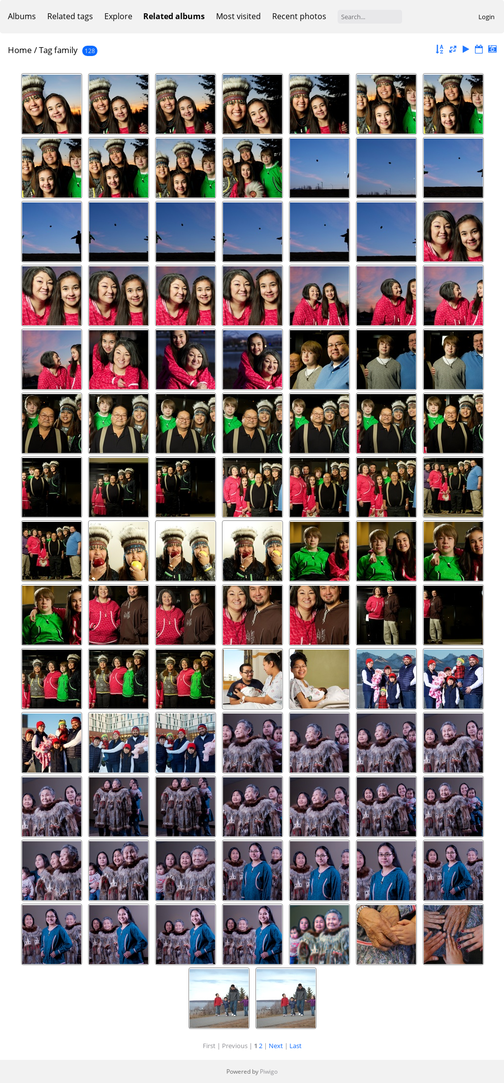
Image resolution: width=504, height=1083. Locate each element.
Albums (22, 16)
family (66, 50)
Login (486, 16)
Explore (118, 16)
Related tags (70, 16)
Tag (45, 50)
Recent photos (299, 16)
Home (20, 50)
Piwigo (269, 1071)
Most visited (238, 16)
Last (295, 1045)
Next (276, 1045)
